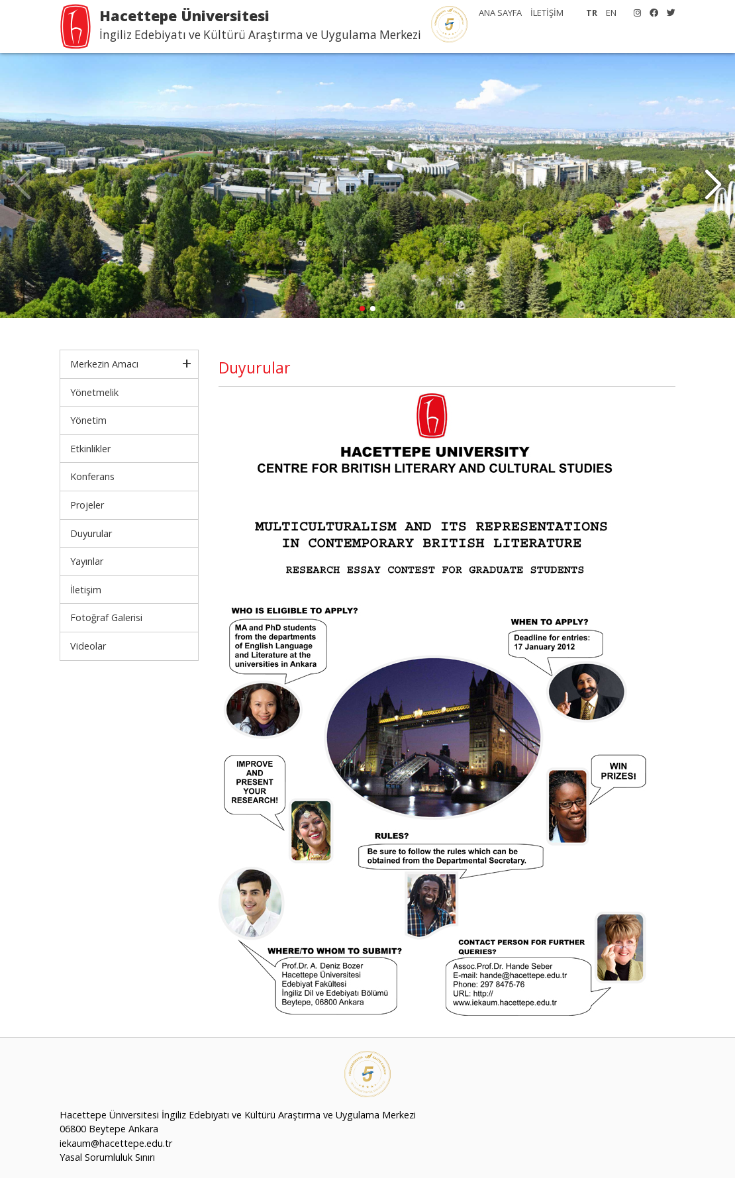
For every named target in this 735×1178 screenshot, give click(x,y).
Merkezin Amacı (104, 364)
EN (611, 13)
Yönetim (88, 420)
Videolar (88, 646)
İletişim (85, 589)
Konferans (92, 476)
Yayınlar (86, 561)
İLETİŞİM (547, 13)
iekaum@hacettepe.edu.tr (116, 1143)
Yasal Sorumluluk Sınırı (107, 1157)
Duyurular (91, 533)
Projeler (87, 505)
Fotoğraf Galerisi (106, 617)
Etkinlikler (90, 448)
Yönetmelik (94, 392)
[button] (713, 185)
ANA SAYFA (500, 13)
